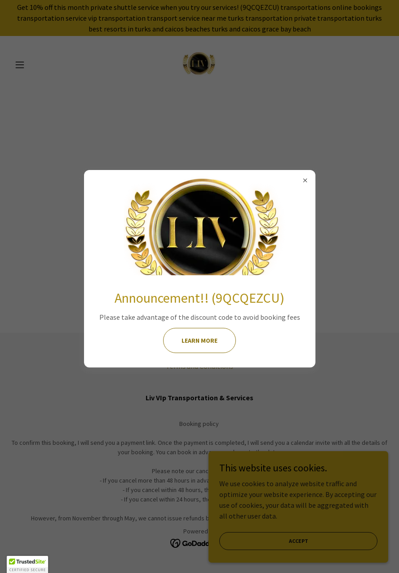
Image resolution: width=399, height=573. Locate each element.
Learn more (199, 340)
